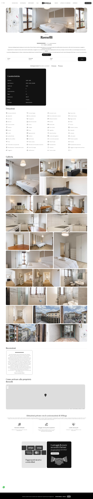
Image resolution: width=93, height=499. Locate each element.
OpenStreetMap (75, 408)
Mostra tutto (46, 54)
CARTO (83, 408)
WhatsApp (53, 66)
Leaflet (71, 408)
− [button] (7, 388)
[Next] (7, 20)
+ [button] (7, 386)
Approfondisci (58, 496)
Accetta (68, 496)
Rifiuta (64, 496)
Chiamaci (60, 66)
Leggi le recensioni (53, 43)
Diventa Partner (55, 453)
